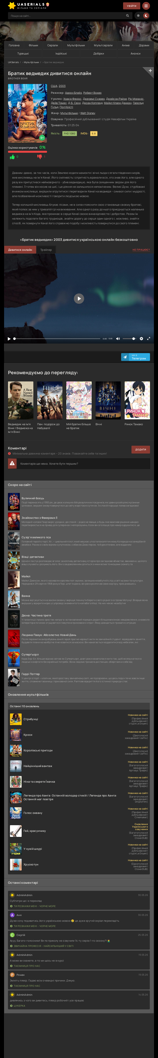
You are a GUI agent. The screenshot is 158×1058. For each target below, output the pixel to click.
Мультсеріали (103, 45)
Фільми (33, 45)
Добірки (98, 53)
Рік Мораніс (136, 99)
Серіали (52, 45)
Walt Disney (87, 113)
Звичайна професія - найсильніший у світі (42, 946)
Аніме (126, 45)
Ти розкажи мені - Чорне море (33, 906)
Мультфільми (76, 45)
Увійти (131, 6)
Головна (14, 45)
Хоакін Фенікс (72, 99)
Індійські (61, 53)
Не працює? (141, 249)
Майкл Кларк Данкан (117, 103)
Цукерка (17, 1005)
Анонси (136, 53)
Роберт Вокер (92, 93)
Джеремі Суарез (94, 99)
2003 (62, 86)
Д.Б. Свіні (74, 103)
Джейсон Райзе (116, 99)
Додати (140, 449)
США (54, 86)
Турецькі (23, 53)
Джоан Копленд (92, 103)
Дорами (144, 45)
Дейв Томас (59, 103)
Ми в (139, 357)
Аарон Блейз (73, 93)
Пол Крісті (66, 107)
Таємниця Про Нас (25, 966)
